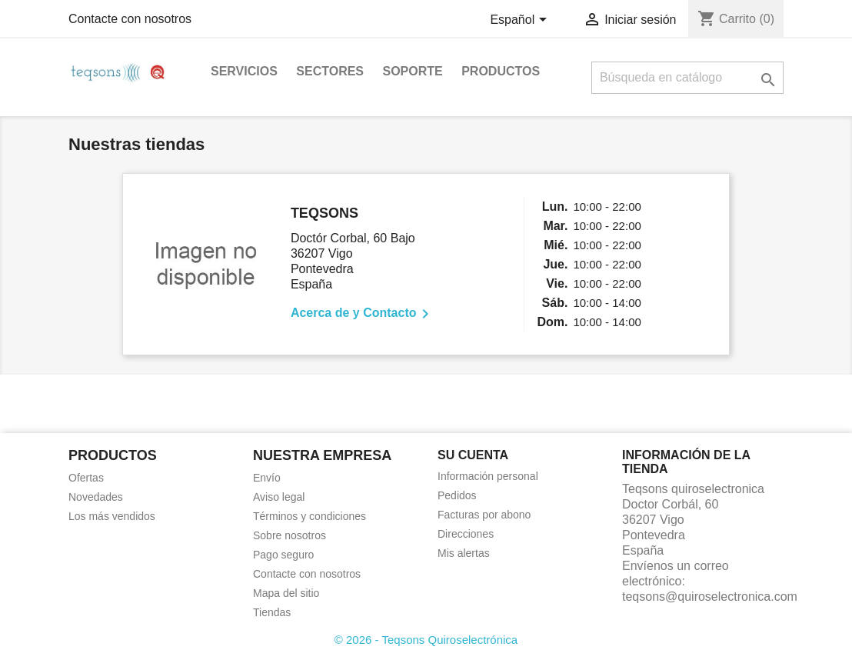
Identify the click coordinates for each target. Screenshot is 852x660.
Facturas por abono (484, 514)
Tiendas (272, 612)
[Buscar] (687, 78)
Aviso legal (279, 497)
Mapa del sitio (286, 593)
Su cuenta (473, 455)
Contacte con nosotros (129, 18)
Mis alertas (464, 553)
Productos (500, 71)
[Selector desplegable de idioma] (520, 21)
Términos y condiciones (309, 516)
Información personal (488, 476)
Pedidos (457, 495)
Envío (267, 478)
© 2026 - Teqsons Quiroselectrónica (426, 639)
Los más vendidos (111, 516)
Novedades (95, 497)
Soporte (412, 71)
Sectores (330, 71)
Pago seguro (283, 554)
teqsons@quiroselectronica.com (709, 596)
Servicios (244, 71)
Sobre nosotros (289, 535)
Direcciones (466, 534)
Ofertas (86, 478)
